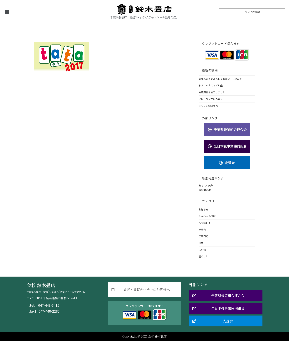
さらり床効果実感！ (209, 105)
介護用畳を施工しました (212, 92)
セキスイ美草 (206, 185)
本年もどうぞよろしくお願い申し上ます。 (221, 78)
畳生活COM (205, 189)
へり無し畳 (205, 223)
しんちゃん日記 (207, 216)
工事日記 (203, 236)
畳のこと (203, 256)
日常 (201, 243)
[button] (252, 11)
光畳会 (202, 229)
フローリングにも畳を (211, 99)
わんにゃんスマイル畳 (211, 85)
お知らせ (203, 209)
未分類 (202, 249)
